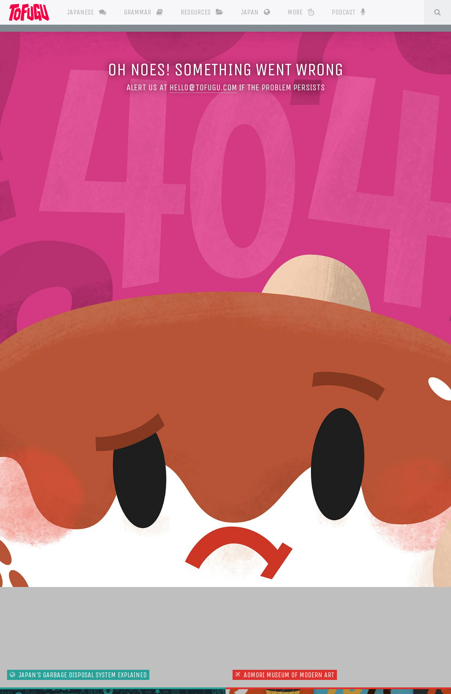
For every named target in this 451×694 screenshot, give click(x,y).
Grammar (143, 12)
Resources (202, 12)
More (301, 12)
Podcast (348, 11)
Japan (255, 12)
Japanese (86, 12)
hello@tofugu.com (203, 87)
